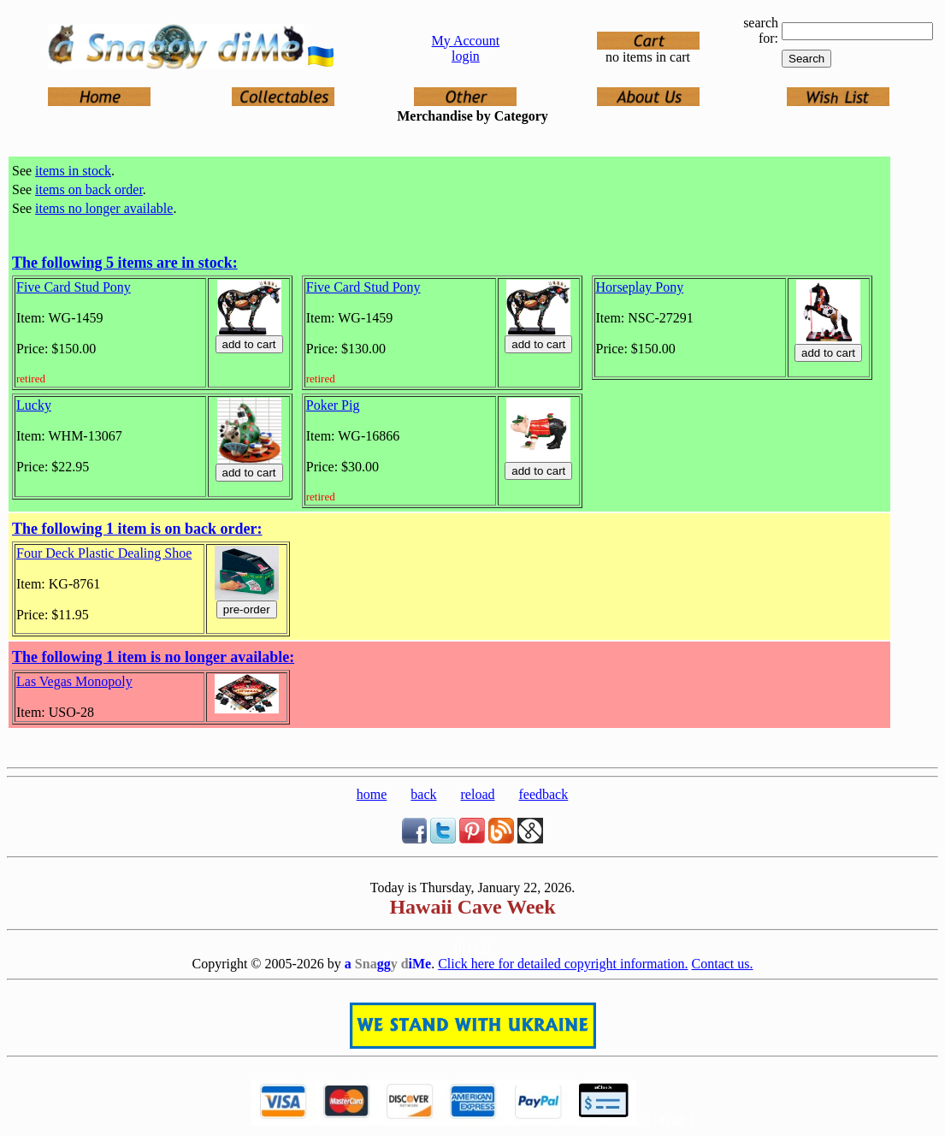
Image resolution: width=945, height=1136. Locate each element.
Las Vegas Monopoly (74, 681)
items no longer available (104, 208)
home (372, 794)
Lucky (33, 405)
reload (478, 794)
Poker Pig (333, 405)
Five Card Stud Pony (73, 287)
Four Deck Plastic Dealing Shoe (104, 553)
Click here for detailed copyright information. (563, 963)
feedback (543, 794)
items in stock (73, 170)
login (466, 56)
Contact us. (722, 963)
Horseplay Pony (640, 287)
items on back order (89, 189)
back (423, 794)
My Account (466, 40)
